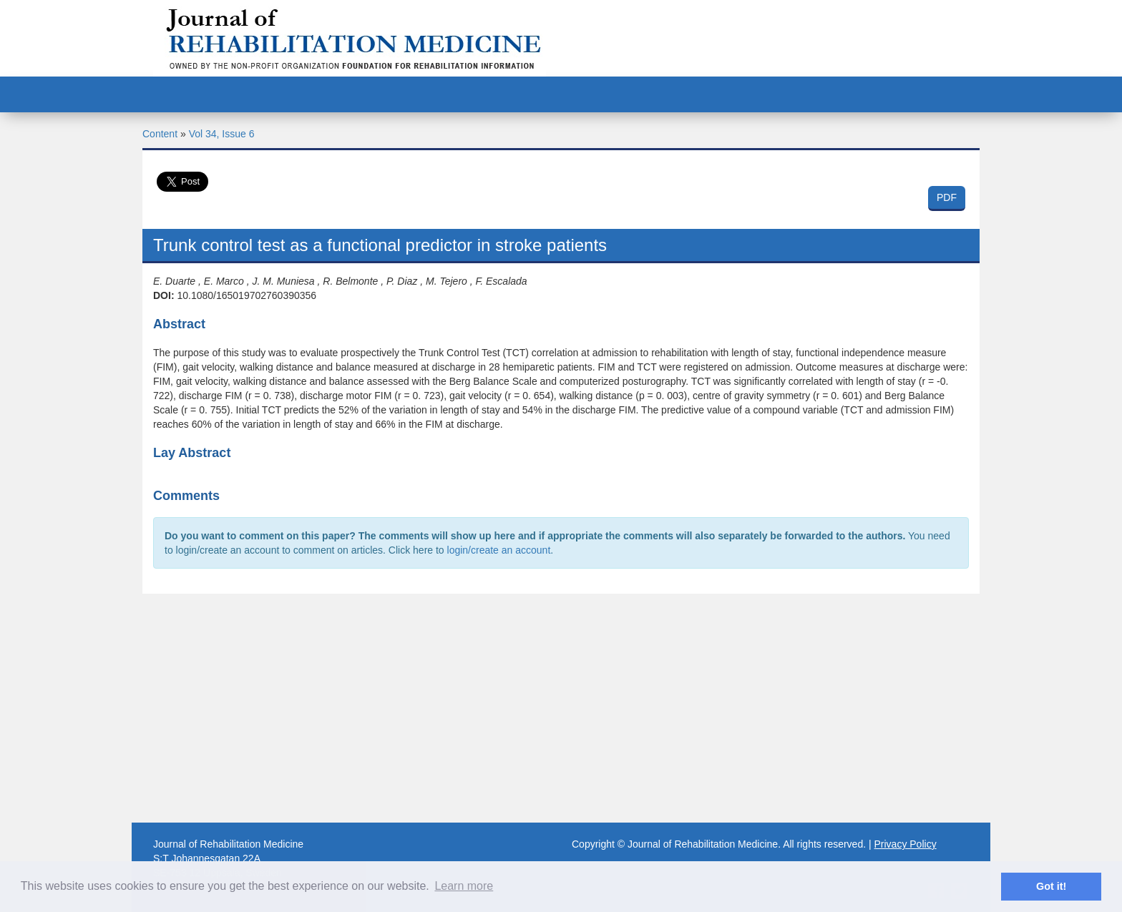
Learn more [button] (463, 886)
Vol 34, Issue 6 (222, 133)
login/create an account (499, 550)
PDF (947, 197)
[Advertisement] (561, 708)
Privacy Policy (905, 844)
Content (159, 133)
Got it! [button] (1051, 886)
